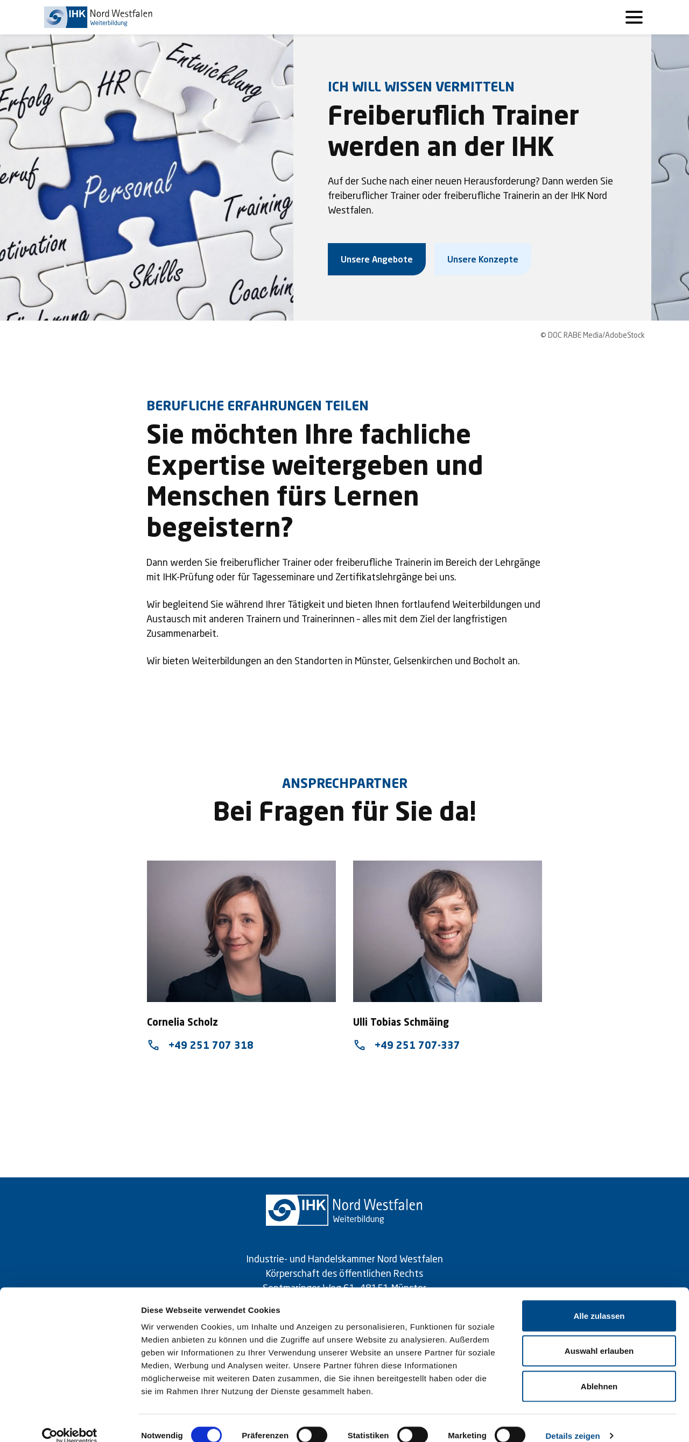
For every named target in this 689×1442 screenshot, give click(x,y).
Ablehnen (599, 1371)
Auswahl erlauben (599, 1336)
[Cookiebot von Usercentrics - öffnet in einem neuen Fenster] (70, 1421)
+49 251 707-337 (406, 1045)
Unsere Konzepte (482, 259)
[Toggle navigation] (634, 17)
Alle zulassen (598, 1300)
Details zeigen (572, 1420)
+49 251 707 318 (200, 1045)
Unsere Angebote (377, 259)
